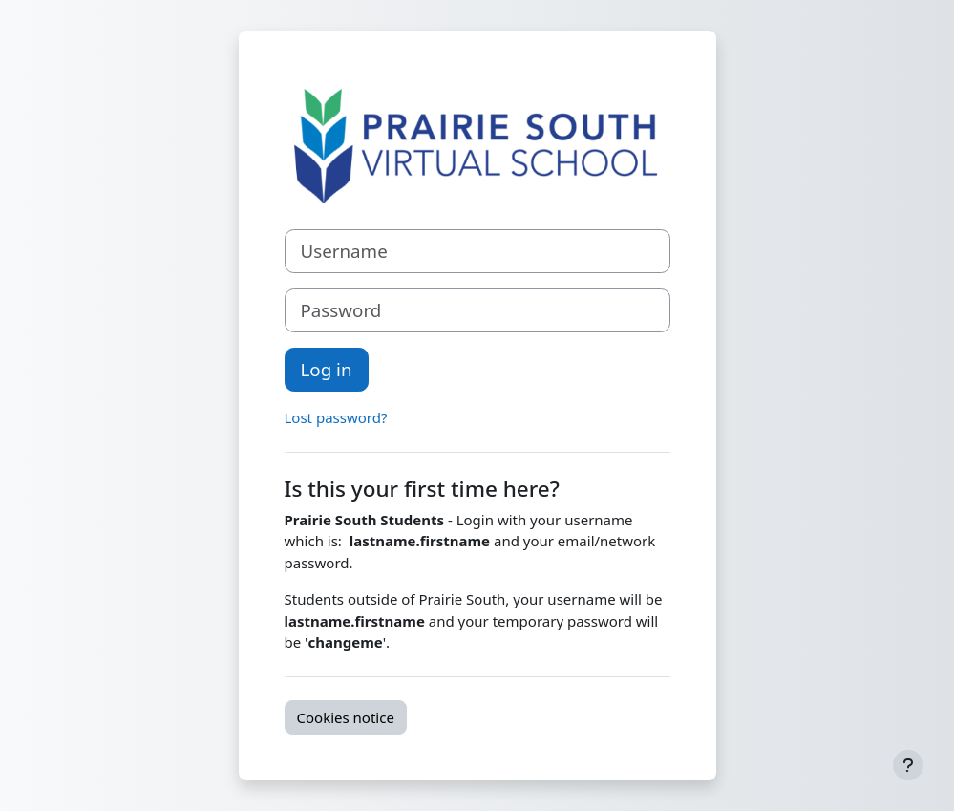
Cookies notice (345, 717)
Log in (326, 369)
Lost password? (336, 417)
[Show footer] (908, 765)
